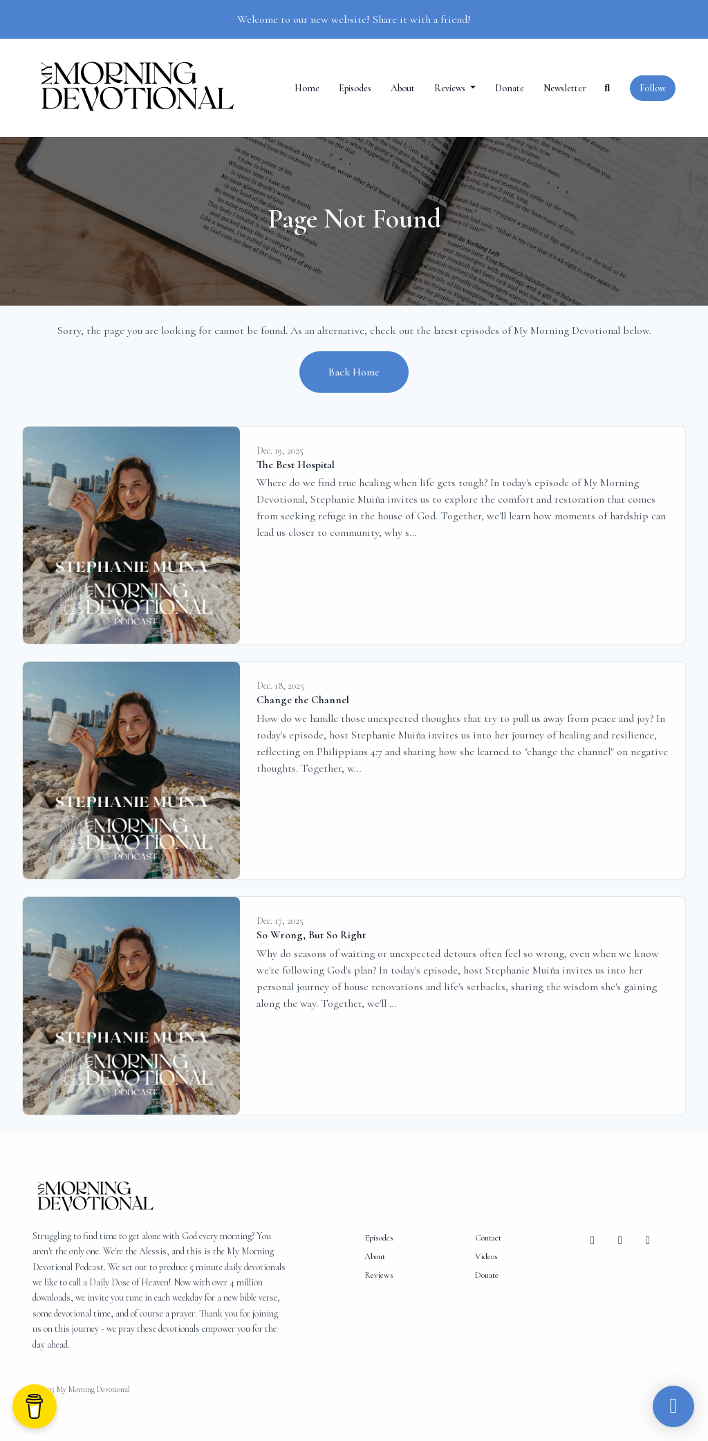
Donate (509, 88)
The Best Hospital (296, 465)
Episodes (355, 88)
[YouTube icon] (648, 1240)
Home (307, 88)
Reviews (450, 88)
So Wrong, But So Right (311, 935)
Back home (354, 372)
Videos (486, 1256)
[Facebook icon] (592, 1240)
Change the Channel (303, 700)
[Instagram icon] (620, 1240)
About (403, 88)
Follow (653, 88)
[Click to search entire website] (608, 88)
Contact (488, 1237)
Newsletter (564, 88)
